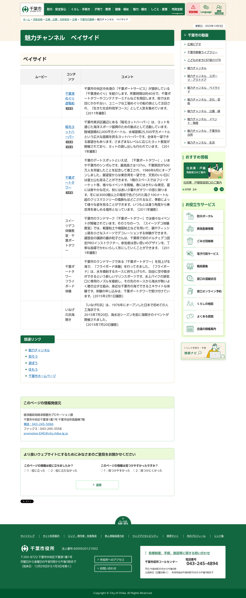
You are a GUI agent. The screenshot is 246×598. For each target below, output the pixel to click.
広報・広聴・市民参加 (57, 19)
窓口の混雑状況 (206, 278)
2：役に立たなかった (64, 470)
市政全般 (38, 19)
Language (206, 12)
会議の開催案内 (206, 329)
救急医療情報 (205, 228)
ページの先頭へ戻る (123, 522)
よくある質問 (205, 316)
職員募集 (202, 266)
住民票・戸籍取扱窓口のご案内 (202, 182)
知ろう (33, 356)
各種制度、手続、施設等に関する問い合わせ (179, 553)
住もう (33, 369)
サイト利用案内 (51, 536)
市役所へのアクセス (112, 559)
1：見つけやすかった (117, 470)
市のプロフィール (196, 536)
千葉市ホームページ (42, 376)
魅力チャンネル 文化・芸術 (203, 101)
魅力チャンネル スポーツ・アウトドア (202, 78)
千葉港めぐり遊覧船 (69, 98)
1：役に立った (36, 470)
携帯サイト (173, 536)
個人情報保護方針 (114, 536)
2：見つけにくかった (149, 470)
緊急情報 (193, 12)
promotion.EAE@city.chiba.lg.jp (46, 433)
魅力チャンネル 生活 (201, 142)
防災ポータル (205, 216)
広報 (74, 19)
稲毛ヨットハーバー (69, 136)
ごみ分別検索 (205, 241)
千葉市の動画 (87, 19)
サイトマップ (27, 536)
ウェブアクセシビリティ (145, 536)
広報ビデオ (194, 44)
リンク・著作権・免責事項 (82, 536)
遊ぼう (33, 363)
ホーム (26, 19)
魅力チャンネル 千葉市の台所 (203, 132)
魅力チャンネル (39, 350)
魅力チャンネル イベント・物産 (202, 121)
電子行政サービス (208, 253)
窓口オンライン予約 (209, 291)
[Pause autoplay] (187, 189)
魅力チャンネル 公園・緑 (203, 111)
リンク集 (219, 536)
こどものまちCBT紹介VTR (204, 60)
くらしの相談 (205, 303)
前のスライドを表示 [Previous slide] (216, 189)
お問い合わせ (108, 568)
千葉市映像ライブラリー (202, 52)
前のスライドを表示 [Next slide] (222, 189)
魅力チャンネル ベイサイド (203, 89)
